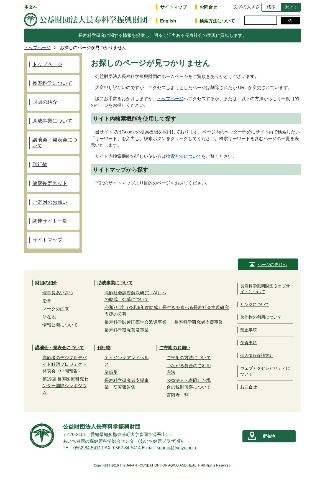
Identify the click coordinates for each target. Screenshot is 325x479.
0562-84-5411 (87, 447)
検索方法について (217, 21)
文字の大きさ (246, 6)
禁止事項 (248, 330)
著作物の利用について (261, 317)
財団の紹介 (44, 102)
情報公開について (60, 325)
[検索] (260, 20)
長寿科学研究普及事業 (126, 330)
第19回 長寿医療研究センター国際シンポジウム (65, 386)
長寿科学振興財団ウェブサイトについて (265, 288)
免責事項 (248, 342)
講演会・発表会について (54, 142)
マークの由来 (55, 308)
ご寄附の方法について (189, 357)
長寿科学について (52, 83)
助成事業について (52, 121)
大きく (291, 7)
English (168, 21)
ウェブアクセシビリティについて (265, 371)
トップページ (170, 98)
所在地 (49, 317)
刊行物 (39, 164)
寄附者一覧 (178, 395)
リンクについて (254, 304)
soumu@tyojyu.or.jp (176, 447)
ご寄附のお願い (49, 202)
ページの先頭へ (272, 264)
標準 (271, 7)
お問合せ (208, 7)
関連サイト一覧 (49, 221)
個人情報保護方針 (256, 355)
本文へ (30, 7)
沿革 (46, 300)
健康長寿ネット (49, 183)
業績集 (111, 372)
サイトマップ (173, 7)
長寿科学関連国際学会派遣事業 (135, 322)
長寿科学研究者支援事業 (198, 322)
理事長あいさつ (57, 292)
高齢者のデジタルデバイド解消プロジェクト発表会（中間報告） (64, 364)
